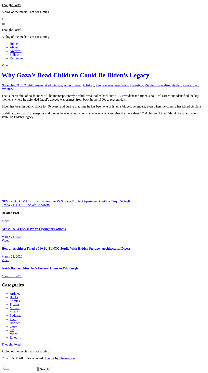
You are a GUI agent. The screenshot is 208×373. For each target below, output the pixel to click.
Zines (13, 337)
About (14, 47)
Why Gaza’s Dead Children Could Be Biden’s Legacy (75, 75)
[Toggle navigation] (3, 24)
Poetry (14, 319)
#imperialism (104, 85)
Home (14, 43)
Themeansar (67, 358)
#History (88, 85)
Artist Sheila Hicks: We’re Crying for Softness (34, 229)
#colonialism (53, 85)
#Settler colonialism (158, 85)
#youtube (8, 89)
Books (14, 297)
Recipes (15, 323)
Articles (15, 293)
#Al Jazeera (36, 85)
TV (12, 330)
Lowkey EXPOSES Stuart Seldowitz (26, 205)
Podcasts (15, 315)
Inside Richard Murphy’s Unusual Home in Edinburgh (40, 268)
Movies (15, 308)
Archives (16, 51)
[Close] (3, 366)
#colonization (72, 85)
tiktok (13, 326)
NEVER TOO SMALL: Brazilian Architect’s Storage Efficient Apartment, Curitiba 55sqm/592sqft (66, 201)
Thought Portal (11, 5)
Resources (16, 58)
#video (176, 85)
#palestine (136, 85)
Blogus (49, 358)
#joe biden (121, 85)
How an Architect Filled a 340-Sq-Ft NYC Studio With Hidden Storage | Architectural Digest (66, 248)
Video (5, 65)
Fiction (14, 304)
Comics (15, 301)
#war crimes (191, 85)
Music (14, 312)
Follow (14, 54)
